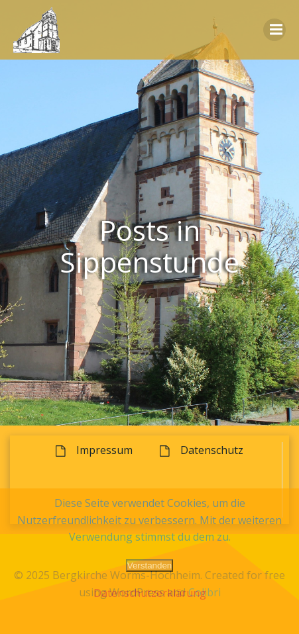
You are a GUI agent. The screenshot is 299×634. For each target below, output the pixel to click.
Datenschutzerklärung (149, 593)
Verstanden (149, 565)
